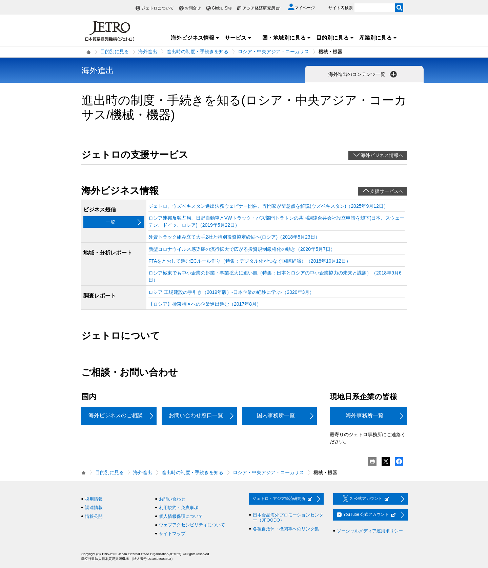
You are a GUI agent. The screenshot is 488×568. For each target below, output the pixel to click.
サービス (238, 38)
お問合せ (193, 8)
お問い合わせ (172, 499)
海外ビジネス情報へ (382, 155)
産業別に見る (378, 38)
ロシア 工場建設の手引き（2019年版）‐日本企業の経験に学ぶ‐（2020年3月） (231, 292)
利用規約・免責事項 (179, 507)
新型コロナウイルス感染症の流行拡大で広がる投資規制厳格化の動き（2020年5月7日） (241, 249)
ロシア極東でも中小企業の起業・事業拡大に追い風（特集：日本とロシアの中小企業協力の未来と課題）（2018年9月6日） (275, 276)
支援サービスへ (386, 191)
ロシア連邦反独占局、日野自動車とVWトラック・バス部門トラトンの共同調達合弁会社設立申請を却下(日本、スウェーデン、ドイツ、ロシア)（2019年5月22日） (276, 221)
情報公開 (94, 516)
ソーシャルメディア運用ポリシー (370, 530)
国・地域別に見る (286, 38)
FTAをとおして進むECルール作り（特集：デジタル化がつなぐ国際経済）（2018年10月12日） (249, 261)
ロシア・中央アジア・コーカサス (273, 51)
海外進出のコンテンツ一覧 (363, 74)
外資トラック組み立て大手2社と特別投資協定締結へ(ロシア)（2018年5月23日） (234, 237)
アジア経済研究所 (262, 8)
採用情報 (94, 499)
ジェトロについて (157, 8)
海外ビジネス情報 (195, 38)
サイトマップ (172, 533)
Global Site (222, 8)
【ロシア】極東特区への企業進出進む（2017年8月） (204, 304)
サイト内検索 (340, 7)
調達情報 (94, 507)
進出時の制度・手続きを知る (197, 51)
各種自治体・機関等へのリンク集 (286, 528)
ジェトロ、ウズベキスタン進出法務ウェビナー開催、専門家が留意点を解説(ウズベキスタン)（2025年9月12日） (268, 206)
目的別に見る (335, 38)
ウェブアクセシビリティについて (192, 524)
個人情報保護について (181, 516)
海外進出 (147, 51)
